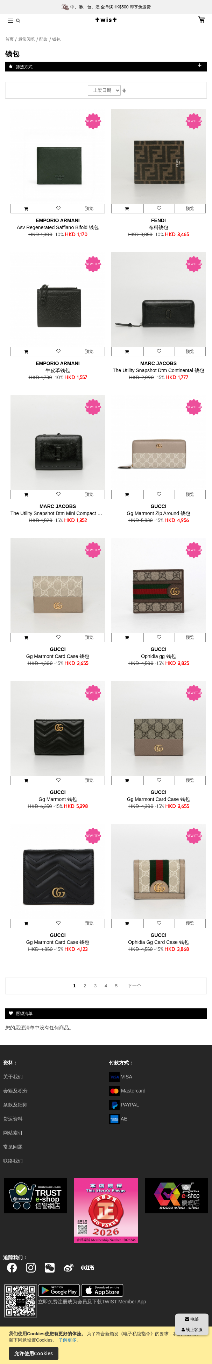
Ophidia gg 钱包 (158, 656)
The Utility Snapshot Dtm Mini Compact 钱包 (57, 513)
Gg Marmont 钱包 (57, 799)
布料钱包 (158, 227)
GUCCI (158, 506)
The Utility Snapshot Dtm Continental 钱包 (158, 370)
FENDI (158, 220)
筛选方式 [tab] (24, 66)
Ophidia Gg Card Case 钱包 (158, 942)
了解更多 (67, 1340)
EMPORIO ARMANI (57, 220)
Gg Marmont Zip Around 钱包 (158, 513)
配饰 (44, 39)
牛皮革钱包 (57, 370)
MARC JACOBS (158, 363)
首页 (10, 39)
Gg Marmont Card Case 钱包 (58, 656)
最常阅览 (27, 39)
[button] (58, 208)
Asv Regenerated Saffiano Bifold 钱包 (58, 227)
